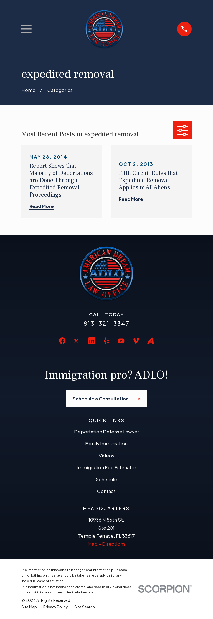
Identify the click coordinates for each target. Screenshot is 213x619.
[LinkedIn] (91, 340)
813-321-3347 (106, 323)
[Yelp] (106, 340)
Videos (106, 455)
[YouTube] (121, 340)
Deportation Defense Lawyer (106, 432)
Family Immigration (106, 444)
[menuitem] (29, 607)
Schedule (106, 479)
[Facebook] (62, 340)
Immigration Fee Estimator (106, 467)
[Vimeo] (136, 340)
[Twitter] (77, 345)
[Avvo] (150, 340)
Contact (106, 491)
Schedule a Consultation (106, 399)
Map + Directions (106, 544)
